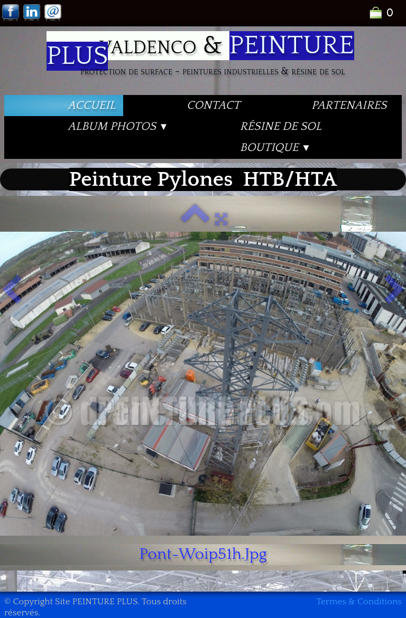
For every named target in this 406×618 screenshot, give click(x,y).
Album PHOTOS (118, 126)
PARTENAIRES (348, 105)
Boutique (275, 147)
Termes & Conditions (359, 601)
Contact (213, 105)
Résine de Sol (280, 126)
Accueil (91, 105)
